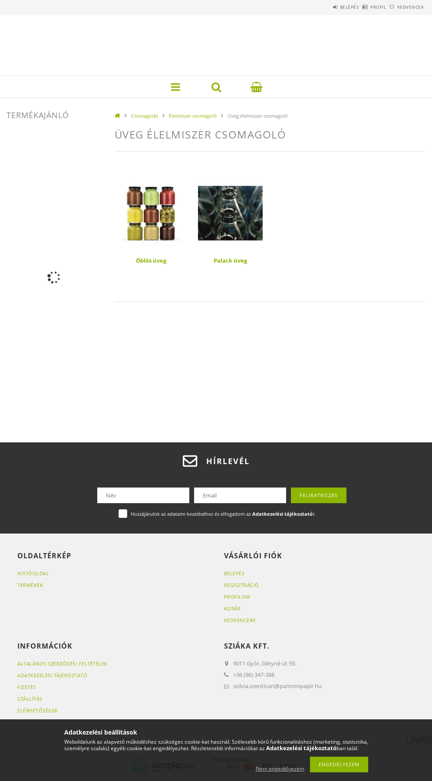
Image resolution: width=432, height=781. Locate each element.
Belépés (325, 7)
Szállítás (30, 698)
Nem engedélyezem (280, 768)
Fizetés (26, 687)
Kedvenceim (240, 620)
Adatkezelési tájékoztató (52, 675)
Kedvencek (405, 7)
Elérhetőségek (37, 710)
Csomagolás (144, 115)
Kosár (232, 608)
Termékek (30, 585)
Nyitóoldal (33, 573)
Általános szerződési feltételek (62, 663)
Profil (364, 7)
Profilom (237, 596)
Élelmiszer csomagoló (193, 115)
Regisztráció (241, 585)
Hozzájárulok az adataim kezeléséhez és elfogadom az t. (223, 514)
